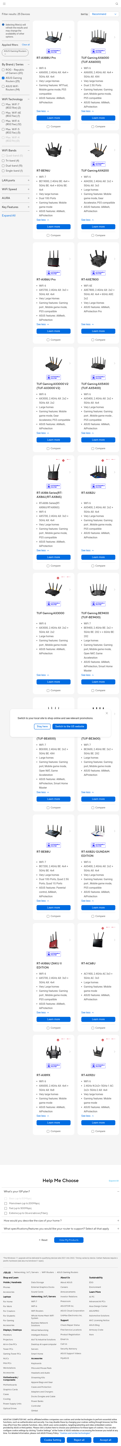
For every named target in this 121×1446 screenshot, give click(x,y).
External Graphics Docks (42, 1287)
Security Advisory (68, 1349)
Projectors (8, 1339)
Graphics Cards (10, 1389)
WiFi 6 (34, 1306)
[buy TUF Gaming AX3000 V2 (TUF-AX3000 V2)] (54, 386)
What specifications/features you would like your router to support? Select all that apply (61, 1228)
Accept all (105, 1440)
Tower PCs (8, 1349)
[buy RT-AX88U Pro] (46, 58)
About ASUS (66, 1282)
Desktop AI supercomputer (44, 1344)
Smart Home (37, 1354)
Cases (6, 1394)
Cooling (7, 1399)
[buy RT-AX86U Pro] (46, 279)
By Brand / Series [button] (12, 64)
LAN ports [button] (8, 180)
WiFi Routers (37, 1311)
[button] (4, 3)
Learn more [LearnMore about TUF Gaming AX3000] (53, 681)
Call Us (63, 1344)
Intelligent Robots (39, 1335)
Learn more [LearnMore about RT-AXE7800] (98, 331)
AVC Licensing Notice (99, 1320)
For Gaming (8, 1320)
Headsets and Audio (40, 1373)
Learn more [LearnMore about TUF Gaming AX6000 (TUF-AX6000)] (98, 117)
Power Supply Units (12, 1404)
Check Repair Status (70, 1325)
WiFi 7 (34, 1301)
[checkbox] (16, 139)
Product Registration (70, 1334)
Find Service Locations (71, 1330)
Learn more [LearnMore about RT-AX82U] (98, 557)
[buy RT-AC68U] (88, 963)
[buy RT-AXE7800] (90, 279)
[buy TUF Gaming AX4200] (95, 171)
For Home (7, 1301)
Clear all (26, 44)
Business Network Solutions (39, 1324)
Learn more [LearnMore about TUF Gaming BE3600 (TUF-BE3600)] (98, 799)
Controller (36, 1406)
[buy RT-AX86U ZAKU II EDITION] (54, 965)
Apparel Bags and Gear (42, 1382)
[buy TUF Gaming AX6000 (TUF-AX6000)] (98, 60)
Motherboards (10, 1385)
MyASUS (64, 1358)
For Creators (9, 1311)
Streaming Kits (38, 1377)
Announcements (67, 1292)
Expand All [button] (8, 215)
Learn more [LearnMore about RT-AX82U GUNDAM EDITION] (98, 907)
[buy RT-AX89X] (43, 1075)
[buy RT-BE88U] (44, 852)
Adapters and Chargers (42, 1392)
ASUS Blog (94, 1325)
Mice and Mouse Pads (41, 1368)
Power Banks (37, 1401)
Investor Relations (68, 1296)
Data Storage (37, 1282)
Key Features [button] (10, 207)
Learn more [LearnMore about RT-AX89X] (53, 1122)
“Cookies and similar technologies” (75, 1433)
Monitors (7, 1335)
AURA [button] (6, 198)
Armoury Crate (96, 1330)
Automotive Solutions (99, 1315)
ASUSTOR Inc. (67, 1306)
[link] (60, 4)
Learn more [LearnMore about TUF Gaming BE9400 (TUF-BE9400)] (98, 681)
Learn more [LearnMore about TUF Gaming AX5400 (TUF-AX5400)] (98, 439)
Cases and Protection (41, 1387)
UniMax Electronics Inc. (71, 1315)
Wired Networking (39, 1330)
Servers (34, 1349)
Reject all (79, 1440)
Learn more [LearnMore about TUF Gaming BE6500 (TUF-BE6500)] (53, 799)
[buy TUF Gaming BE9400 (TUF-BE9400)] (98, 615)
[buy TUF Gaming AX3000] (50, 613)
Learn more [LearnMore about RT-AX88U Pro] (53, 117)
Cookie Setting (52, 1440)
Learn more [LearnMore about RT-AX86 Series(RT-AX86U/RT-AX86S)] (53, 557)
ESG (91, 1282)
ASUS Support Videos (70, 1353)
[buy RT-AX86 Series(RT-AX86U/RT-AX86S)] (54, 495)
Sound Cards (37, 1292)
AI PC (92, 1297)
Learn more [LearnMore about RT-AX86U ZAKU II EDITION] (53, 1019)
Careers (64, 1287)
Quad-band (14, 155)
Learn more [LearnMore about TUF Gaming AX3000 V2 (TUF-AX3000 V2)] (53, 439)
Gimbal (34, 1410)
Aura (91, 1334)
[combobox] (104, 14)
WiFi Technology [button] (12, 99)
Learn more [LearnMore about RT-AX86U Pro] (53, 331)
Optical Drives (10, 1408)
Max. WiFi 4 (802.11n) (13, 139)
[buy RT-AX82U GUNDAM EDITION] (98, 854)
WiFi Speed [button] (9, 189)
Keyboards (36, 1363)
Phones (6, 1287)
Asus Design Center (98, 1306)
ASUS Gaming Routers (67, 1272)
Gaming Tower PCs (12, 1354)
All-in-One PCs (10, 1344)
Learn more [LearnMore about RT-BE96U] (53, 226)
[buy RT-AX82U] (88, 493)
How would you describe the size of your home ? (61, 1220)
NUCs (6, 1358)
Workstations (9, 1368)
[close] (107, 713)
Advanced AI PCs (97, 1301)
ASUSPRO (94, 1311)
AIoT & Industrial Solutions (43, 1339)
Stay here (42, 726)
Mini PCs (7, 1363)
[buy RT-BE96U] (43, 171)
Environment (95, 1287)
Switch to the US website (69, 726)
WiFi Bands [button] (9, 150)
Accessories (8, 1292)
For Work (7, 1306)
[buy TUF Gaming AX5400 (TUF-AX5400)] (98, 386)
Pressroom (65, 1301)
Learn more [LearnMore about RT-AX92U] (98, 1122)
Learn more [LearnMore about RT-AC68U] (98, 1019)
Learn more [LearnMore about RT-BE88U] (53, 907)
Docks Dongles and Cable (43, 1396)
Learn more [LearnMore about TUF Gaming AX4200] (98, 226)
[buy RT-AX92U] (88, 1075)
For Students (9, 1316)
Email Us (64, 1339)
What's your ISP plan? (61, 1191)
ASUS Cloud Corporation (72, 1311)
